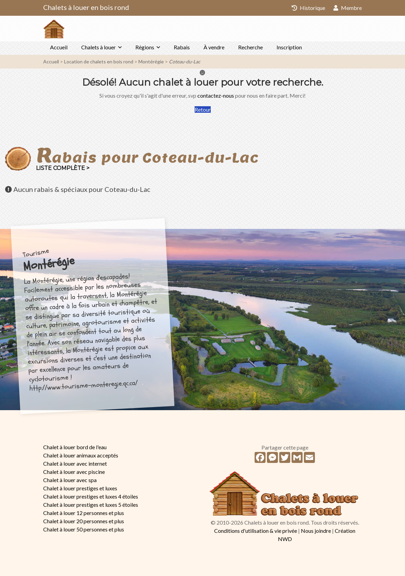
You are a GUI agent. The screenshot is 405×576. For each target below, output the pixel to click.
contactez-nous (215, 95)
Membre (347, 7)
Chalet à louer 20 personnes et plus (83, 521)
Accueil (59, 47)
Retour (203, 109)
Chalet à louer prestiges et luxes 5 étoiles (90, 504)
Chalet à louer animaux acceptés (80, 455)
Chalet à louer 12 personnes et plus (83, 513)
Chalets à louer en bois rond (86, 7)
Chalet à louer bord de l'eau (75, 447)
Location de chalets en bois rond (98, 61)
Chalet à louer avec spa (70, 480)
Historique (308, 7)
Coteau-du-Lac (184, 61)
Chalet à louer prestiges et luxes (80, 488)
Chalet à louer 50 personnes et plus (83, 529)
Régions (144, 47)
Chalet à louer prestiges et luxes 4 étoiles (90, 496)
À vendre (214, 47)
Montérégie (151, 61)
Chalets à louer (98, 47)
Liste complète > (62, 168)
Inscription (289, 47)
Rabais (182, 47)
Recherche (250, 47)
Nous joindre (316, 530)
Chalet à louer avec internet (75, 463)
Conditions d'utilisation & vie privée (255, 530)
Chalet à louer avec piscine (74, 471)
